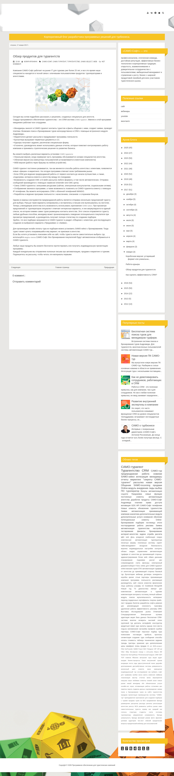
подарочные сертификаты (138, 600)
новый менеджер (133, 683)
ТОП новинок (126, 657)
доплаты (137, 623)
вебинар (139, 574)
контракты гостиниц (141, 594)
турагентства (156, 508)
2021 (126, 169)
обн (143, 683)
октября (129, 204)
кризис (131, 577)
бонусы (144, 491)
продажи (157, 485)
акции (155, 657)
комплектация (126, 594)
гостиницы (150, 523)
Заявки (124, 511)
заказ (149, 669)
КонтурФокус (133, 655)
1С (143, 586)
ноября (129, 199)
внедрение (142, 488)
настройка (157, 528)
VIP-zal (159, 649)
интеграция (142, 476)
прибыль (147, 635)
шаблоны (129, 586)
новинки (157, 474)
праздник (124, 695)
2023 (126, 158)
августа (129, 215)
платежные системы (146, 543)
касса (140, 675)
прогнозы (158, 635)
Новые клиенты (128, 508)
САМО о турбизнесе (143, 425)
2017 (126, 190)
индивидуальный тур (128, 672)
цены (123, 646)
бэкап (144, 660)
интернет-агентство (129, 534)
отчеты (124, 479)
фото (153, 718)
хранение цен (142, 643)
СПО (140, 569)
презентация (132, 695)
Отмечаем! (157, 612)
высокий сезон (155, 620)
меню (149, 677)
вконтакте (125, 121)
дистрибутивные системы (142, 666)
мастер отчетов (138, 677)
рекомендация (133, 606)
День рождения (137, 537)
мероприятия (157, 677)
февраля (130, 247)
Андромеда (126, 502)
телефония (157, 505)
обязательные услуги (154, 683)
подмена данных (139, 689)
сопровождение (127, 563)
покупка (153, 600)
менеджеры (156, 476)
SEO (144, 649)
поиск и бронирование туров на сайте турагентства (141, 692)
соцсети (124, 494)
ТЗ (135, 589)
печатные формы (128, 543)
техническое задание (153, 640)
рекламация (157, 580)
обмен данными (155, 557)
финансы (141, 531)
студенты (142, 712)
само (160, 706)
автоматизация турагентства (135, 528)
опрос (132, 686)
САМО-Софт (47, 62)
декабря (129, 194)
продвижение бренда (154, 700)
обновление (143, 508)
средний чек (157, 709)
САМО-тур (156, 471)
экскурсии (143, 546)
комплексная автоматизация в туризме (141, 592)
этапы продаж (140, 646)
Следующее (15, 267)
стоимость (132, 640)
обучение (158, 517)
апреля (129, 236)
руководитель (126, 583)
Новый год (126, 589)
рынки (155, 706)
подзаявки (141, 560)
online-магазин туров (129, 569)
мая (128, 231)
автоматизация (155, 491)
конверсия (148, 517)
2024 (126, 153)
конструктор (157, 623)
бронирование (155, 531)
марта (129, 241)
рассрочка (134, 703)
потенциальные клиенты (135, 520)
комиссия (151, 675)
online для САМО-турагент (151, 566)
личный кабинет (155, 594)
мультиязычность (144, 597)
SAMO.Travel (138, 649)
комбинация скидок (153, 537)
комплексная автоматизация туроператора (141, 540)
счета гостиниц (155, 712)
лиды (152, 488)
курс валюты (141, 626)
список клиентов (144, 583)
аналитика (134, 514)
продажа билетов (132, 603)
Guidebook (149, 586)
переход (124, 600)
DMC (160, 609)
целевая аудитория (128, 721)
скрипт (159, 543)
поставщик (137, 635)
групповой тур (127, 623)
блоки (140, 557)
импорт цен (156, 589)
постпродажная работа (132, 525)
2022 (126, 163)
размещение (125, 703)
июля (128, 220)
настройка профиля (147, 629)
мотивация (126, 505)
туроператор (132, 491)
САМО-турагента (66, 154)
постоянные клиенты (132, 497)
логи (155, 626)
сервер (144, 709)
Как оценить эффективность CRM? (141, 275)
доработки (135, 500)
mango (141, 652)
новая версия (154, 482)
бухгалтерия (130, 574)
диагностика (143, 589)
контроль (158, 549)
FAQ (122, 649)
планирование (126, 560)
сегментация (126, 637)
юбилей (148, 721)
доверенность (157, 666)
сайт (123, 106)
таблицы (140, 640)
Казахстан (124, 655)
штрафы (137, 586)
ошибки (159, 629)
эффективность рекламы (147, 609)
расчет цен (155, 560)
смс (149, 709)
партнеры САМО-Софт (130, 632)
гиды (135, 663)
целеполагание (156, 643)
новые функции (153, 494)
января (129, 252)
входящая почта (127, 663)
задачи (143, 534)
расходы (142, 703)
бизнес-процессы (134, 660)
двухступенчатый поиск (146, 663)
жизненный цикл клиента (132, 669)
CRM (145, 470)
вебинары (125, 111)
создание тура (138, 637)
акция (132, 617)
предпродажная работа (135, 474)
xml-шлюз (149, 652)
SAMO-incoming (142, 485)
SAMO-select (86, 62)
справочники (142, 551)
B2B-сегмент (157, 646)
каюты (145, 675)
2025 (126, 148)
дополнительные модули (151, 514)
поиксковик (125, 635)
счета (138, 563)
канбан (135, 675)
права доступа (154, 502)
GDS (133, 505)
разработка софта (147, 603)
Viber (123, 652)
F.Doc (138, 566)
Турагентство (73, 62)
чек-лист (141, 721)
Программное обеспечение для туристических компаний (93, 765)
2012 (126, 304)
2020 (126, 174)
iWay (127, 652)
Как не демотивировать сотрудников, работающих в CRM (146, 380)
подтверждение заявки (154, 689)
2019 (126, 179)
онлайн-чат (125, 686)
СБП (160, 655)
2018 (126, 184)
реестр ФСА (133, 706)
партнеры (145, 577)
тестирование (127, 531)
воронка (124, 549)
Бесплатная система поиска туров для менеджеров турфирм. (144, 334)
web (95, 62)
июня (128, 226)
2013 (126, 299)
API (137, 505)
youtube (124, 116)
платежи (138, 502)
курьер (149, 626)
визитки (133, 620)
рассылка (138, 482)
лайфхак (159, 675)
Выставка (125, 612)
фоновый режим (144, 718)
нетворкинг (157, 597)
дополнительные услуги (132, 517)
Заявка (159, 525)
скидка (132, 551)
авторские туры (145, 657)
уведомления (138, 715)
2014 (126, 293)
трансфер (158, 606)
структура (132, 712)
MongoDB (158, 586)
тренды (124, 643)
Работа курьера (133, 264)
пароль (129, 689)
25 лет (149, 646)
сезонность (146, 606)
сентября (130, 210)
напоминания (133, 629)
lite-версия (134, 652)
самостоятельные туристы (131, 709)
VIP (155, 649)
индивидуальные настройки (141, 549)
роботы (149, 706)
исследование (142, 672)
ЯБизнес (135, 657)
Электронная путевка (151, 615)
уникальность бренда (129, 718)
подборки (140, 523)
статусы (124, 712)
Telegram (150, 649)
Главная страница (62, 267)
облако (124, 551)
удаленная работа (128, 609)
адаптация (125, 617)
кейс (146, 557)
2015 (126, 288)
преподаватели (129, 698)
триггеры (131, 643)
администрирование (129, 557)
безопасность (156, 546)
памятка (124, 689)
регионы (149, 703)
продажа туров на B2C (137, 700)
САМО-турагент (59, 62)
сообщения (149, 637)
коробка (124, 577)
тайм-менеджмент (128, 546)
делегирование (126, 666)
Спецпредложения (128, 615)
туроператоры (126, 715)
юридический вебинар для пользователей (142, 723)
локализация (125, 677)
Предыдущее (109, 267)
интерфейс (146, 623)
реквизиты (142, 706)
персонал (146, 632)
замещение (158, 669)
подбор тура (156, 632)
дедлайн (159, 663)
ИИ (161, 652)
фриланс (159, 718)
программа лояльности (141, 580)
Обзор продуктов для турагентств (36, 56)
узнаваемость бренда (153, 715)
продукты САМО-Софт (151, 500)
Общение (126, 485)
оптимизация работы (142, 686)
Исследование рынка (141, 612)
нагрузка (124, 680)
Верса (156, 652)
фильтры (145, 563)
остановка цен (156, 686)
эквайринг (130, 646)
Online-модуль (128, 488)
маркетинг (135, 479)
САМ (156, 655)
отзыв (137, 577)
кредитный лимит (128, 626)
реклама (149, 525)
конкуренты (157, 574)
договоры (147, 574)
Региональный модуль (146, 655)
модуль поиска (30, 237)
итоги (159, 523)
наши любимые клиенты (137, 680)
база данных (141, 617)
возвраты (142, 620)
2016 (126, 283)
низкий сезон (152, 680)
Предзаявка (136, 494)
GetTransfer (129, 649)
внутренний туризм (154, 660)
